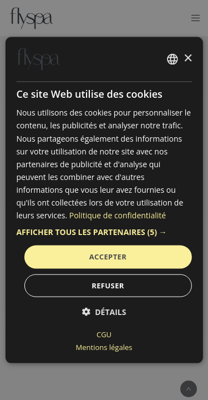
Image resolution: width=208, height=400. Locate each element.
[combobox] (172, 59)
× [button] (188, 58)
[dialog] (103, 200)
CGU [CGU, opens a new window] (104, 334)
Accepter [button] (108, 257)
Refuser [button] (108, 285)
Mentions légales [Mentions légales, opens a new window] (104, 347)
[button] (103, 232)
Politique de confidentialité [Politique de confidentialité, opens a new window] (117, 215)
